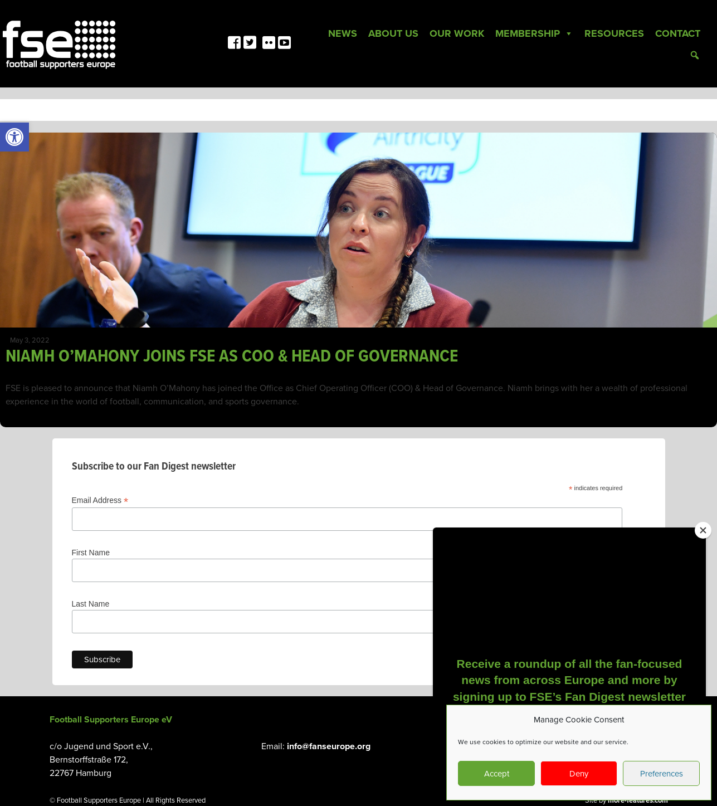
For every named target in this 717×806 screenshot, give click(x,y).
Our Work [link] (457, 33)
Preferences (661, 774)
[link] (14, 137)
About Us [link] (393, 33)
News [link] (342, 33)
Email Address (100, 500)
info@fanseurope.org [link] (328, 746)
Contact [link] (677, 33)
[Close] (703, 530)
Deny (578, 774)
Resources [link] (614, 33)
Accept (496, 774)
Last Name (91, 603)
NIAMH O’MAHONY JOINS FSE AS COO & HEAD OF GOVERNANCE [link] (232, 356)
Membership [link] (534, 33)
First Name (91, 552)
